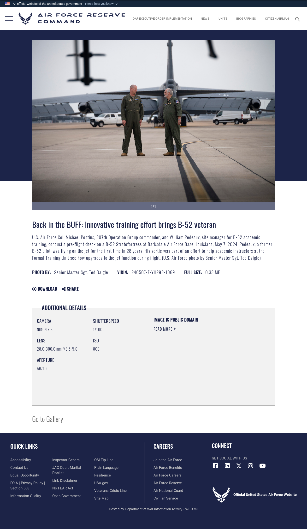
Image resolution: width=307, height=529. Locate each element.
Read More (164, 329)
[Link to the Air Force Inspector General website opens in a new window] (66, 460)
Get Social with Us (229, 458)
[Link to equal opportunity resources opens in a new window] (24, 475)
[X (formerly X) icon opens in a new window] (238, 465)
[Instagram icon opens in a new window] (250, 465)
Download (44, 289)
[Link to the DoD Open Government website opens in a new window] (66, 496)
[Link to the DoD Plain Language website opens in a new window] (106, 467)
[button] (102, 3)
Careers (163, 446)
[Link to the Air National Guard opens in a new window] (168, 490)
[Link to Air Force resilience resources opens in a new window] (102, 475)
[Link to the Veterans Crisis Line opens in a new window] (110, 490)
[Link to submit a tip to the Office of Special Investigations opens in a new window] (103, 460)
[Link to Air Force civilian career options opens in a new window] (166, 498)
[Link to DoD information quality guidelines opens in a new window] (25, 496)
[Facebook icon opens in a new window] (215, 465)
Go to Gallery (47, 418)
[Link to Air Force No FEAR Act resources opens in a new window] (62, 488)
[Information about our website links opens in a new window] (64, 480)
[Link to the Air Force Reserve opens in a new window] (168, 483)
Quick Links (24, 446)
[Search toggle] (298, 18)
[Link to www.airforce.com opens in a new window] (168, 460)
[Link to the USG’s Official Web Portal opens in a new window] (101, 483)
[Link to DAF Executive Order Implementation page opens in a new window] (162, 18)
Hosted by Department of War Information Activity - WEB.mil (153, 509)
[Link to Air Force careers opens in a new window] (168, 475)
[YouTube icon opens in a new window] (262, 465)
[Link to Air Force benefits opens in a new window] (168, 467)
